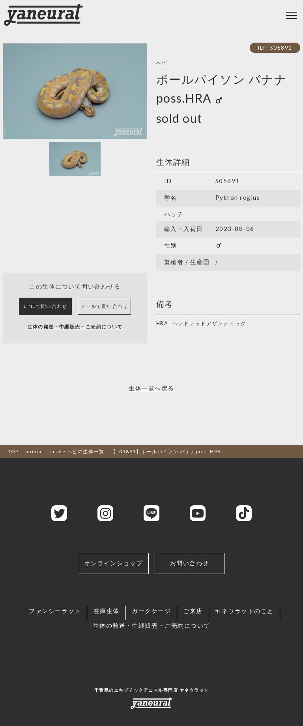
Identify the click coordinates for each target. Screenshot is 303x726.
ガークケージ (151, 623)
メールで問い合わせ (105, 312)
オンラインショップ (113, 576)
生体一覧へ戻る (151, 401)
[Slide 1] (75, 159)
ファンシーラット (51, 623)
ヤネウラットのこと (248, 623)
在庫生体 (105, 623)
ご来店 (195, 623)
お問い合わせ (189, 576)
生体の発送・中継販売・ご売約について (74, 339)
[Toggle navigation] (291, 15)
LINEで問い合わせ (46, 312)
